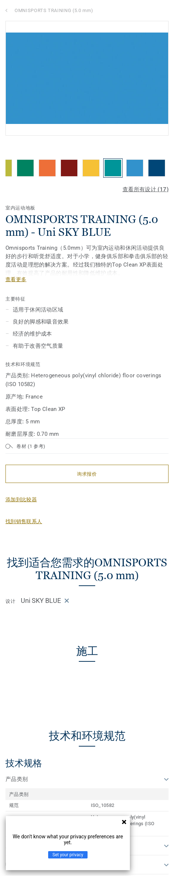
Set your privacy (68, 854)
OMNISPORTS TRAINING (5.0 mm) (54, 10)
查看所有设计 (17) (146, 189)
